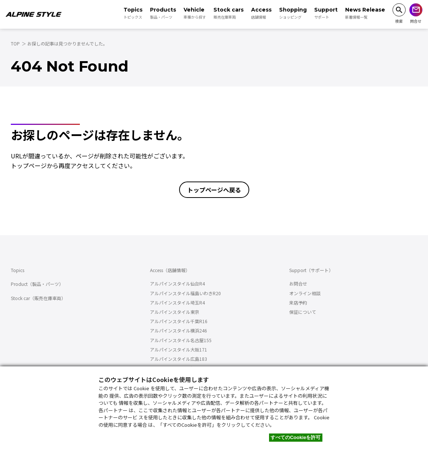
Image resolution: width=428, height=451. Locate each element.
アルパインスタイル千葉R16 (178, 321)
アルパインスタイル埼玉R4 (177, 302)
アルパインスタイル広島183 (178, 359)
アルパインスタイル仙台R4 (177, 283)
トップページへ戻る (214, 189)
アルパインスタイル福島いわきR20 (185, 293)
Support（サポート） (311, 270)
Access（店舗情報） (170, 270)
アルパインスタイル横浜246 (178, 330)
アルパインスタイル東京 (174, 312)
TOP (15, 43)
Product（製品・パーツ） (37, 284)
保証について (302, 312)
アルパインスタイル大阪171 (178, 349)
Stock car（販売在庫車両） (38, 298)
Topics (17, 270)
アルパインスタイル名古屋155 (181, 340)
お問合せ (298, 283)
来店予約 (298, 302)
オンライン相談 (305, 293)
